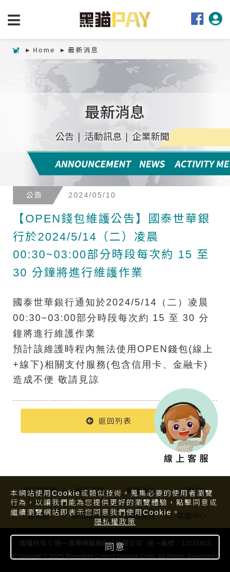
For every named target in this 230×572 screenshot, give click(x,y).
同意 (115, 547)
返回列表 (109, 420)
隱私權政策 (115, 522)
